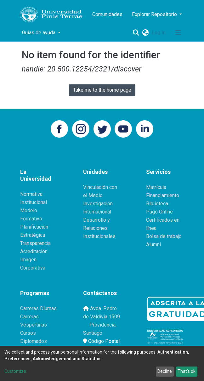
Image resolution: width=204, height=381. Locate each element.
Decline (164, 371)
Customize (15, 371)
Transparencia (35, 243)
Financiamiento (162, 195)
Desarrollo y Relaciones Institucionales (99, 228)
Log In (159, 33)
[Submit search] (136, 33)
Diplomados (33, 341)
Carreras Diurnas (38, 308)
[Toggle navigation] (178, 32)
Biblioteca (157, 204)
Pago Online (159, 212)
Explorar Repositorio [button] (155, 14)
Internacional (97, 212)
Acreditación (34, 251)
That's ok (187, 371)
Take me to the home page (102, 90)
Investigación (98, 204)
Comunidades (107, 14)
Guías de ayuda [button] (39, 33)
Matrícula (156, 187)
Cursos (28, 333)
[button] (145, 33)
